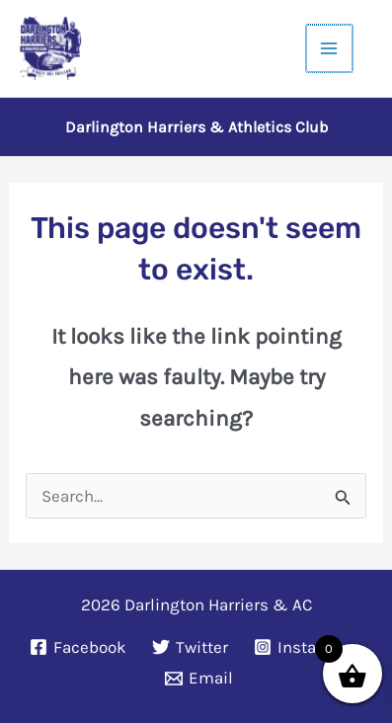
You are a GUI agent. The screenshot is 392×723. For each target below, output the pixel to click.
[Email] (199, 678)
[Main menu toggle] (330, 48)
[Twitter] (190, 647)
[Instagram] (305, 647)
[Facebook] (79, 647)
